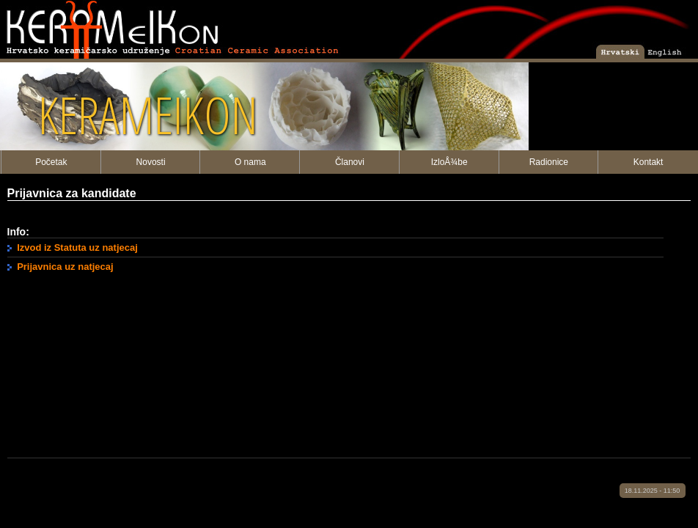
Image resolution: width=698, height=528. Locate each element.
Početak (51, 162)
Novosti (151, 162)
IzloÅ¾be (449, 162)
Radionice (548, 162)
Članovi (349, 162)
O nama (250, 162)
